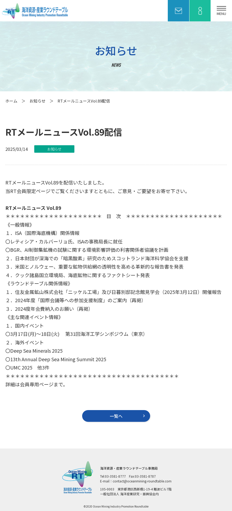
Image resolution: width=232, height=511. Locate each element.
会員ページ (200, 10)
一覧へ (116, 416)
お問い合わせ (178, 10)
